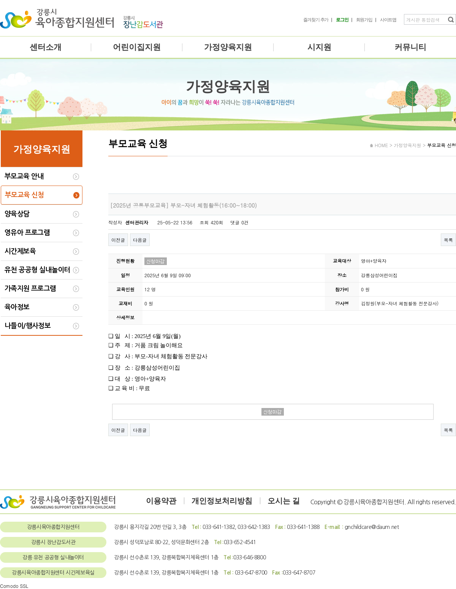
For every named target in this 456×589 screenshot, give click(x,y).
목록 (448, 240)
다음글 (140, 240)
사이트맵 (388, 19)
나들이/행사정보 (28, 325)
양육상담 (17, 214)
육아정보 (17, 307)
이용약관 (161, 501)
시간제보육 (20, 251)
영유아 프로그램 (27, 232)
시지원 (319, 47)
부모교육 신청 (24, 195)
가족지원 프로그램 (30, 288)
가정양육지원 (228, 47)
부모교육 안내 (24, 176)
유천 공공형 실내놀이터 (37, 270)
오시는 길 (284, 501)
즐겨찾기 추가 (316, 19)
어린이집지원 (137, 47)
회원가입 (364, 19)
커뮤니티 (410, 47)
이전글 (118, 240)
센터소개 (46, 47)
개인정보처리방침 (222, 501)
